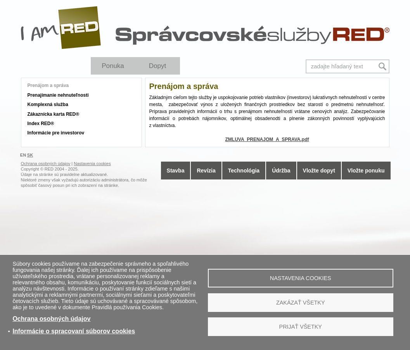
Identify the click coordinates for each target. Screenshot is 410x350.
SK (30, 155)
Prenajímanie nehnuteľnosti (58, 95)
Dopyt (157, 66)
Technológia (243, 170)
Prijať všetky (300, 327)
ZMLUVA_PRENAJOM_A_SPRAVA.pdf (267, 139)
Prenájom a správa (48, 85)
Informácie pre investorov (56, 133)
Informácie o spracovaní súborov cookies (73, 331)
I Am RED (61, 27)
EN (23, 155)
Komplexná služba (48, 104)
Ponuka (113, 66)
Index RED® (41, 123)
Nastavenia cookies (300, 278)
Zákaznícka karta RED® (54, 114)
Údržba (281, 170)
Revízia (206, 170)
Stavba (176, 170)
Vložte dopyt (319, 170)
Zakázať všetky (300, 303)
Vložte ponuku (366, 170)
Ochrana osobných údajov (51, 318)
